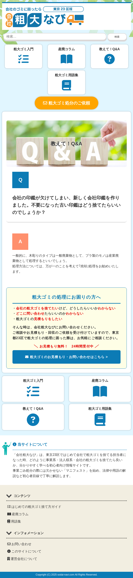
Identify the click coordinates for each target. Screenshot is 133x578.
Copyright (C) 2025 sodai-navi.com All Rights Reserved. (66, 574)
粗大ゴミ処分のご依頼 (66, 103)
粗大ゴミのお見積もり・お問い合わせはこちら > (66, 357)
